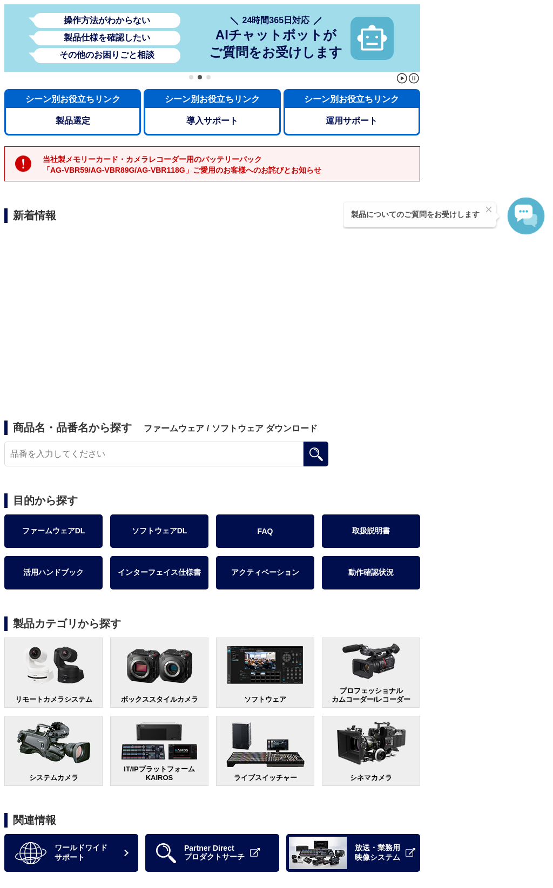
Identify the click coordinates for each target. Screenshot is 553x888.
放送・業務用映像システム (352, 853)
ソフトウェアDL (159, 530)
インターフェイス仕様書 (159, 572)
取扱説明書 (371, 530)
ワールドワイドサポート (61, 853)
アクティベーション (265, 572)
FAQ (265, 531)
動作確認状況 (371, 572)
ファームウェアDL (53, 530)
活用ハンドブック (53, 572)
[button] (191, 77)
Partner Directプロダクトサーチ (208, 853)
